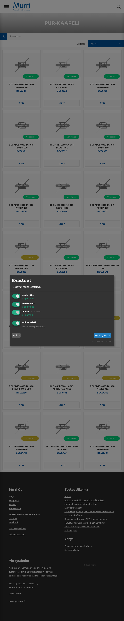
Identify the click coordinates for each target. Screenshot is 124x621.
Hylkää (16, 335)
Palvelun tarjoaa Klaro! (101, 342)
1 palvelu (27, 315)
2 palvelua (28, 298)
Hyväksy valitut (102, 335)
